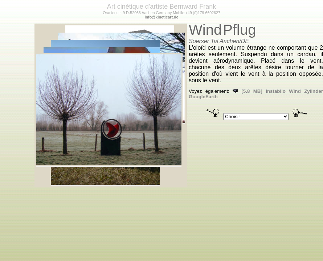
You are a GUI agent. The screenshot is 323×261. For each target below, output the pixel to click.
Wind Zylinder (306, 91)
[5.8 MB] (247, 91)
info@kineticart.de (162, 17)
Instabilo (276, 91)
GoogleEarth (203, 96)
